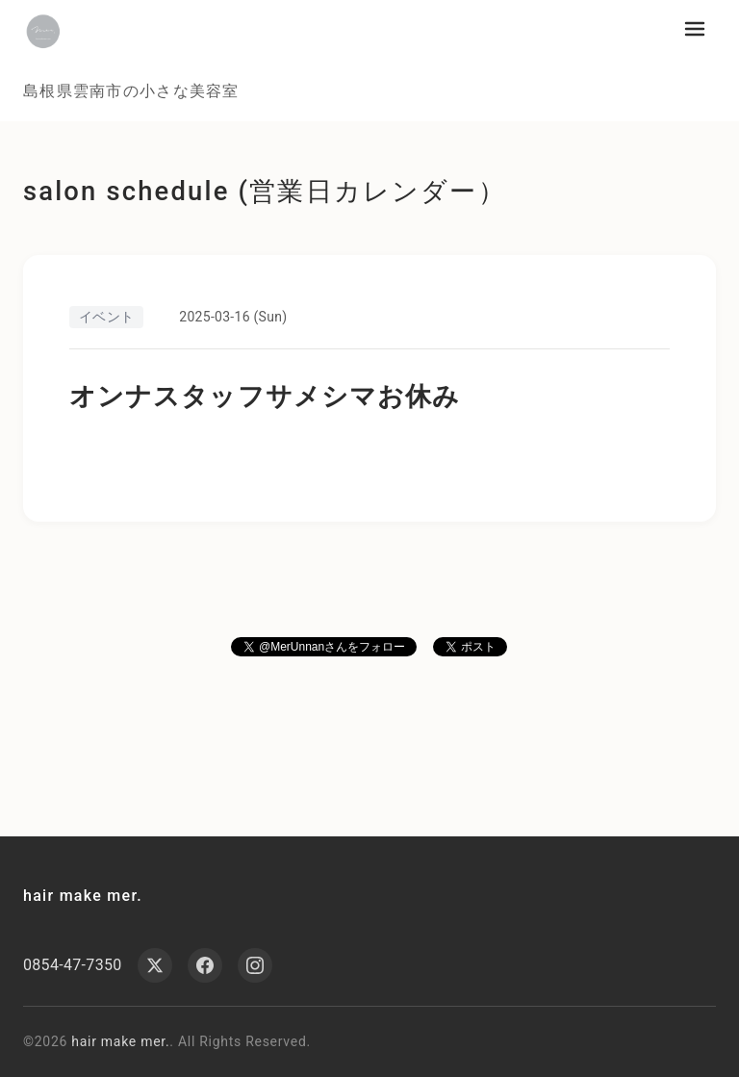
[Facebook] (205, 965)
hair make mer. (82, 895)
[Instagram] (255, 965)
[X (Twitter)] (155, 965)
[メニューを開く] (695, 29)
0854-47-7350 (72, 965)
